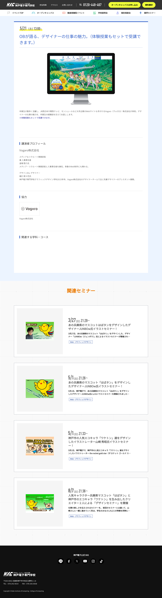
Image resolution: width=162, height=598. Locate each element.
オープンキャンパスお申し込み (124, 5)
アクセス (54, 5)
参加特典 (43, 5)
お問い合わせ (67, 5)
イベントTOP (15, 13)
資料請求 (149, 5)
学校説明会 (100, 13)
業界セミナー (146, 13)
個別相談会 (123, 13)
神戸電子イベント (21, 5)
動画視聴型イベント (73, 13)
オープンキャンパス (42, 13)
